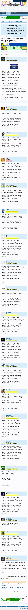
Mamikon (8, 132)
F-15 (7, 287)
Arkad (7, 101)
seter (7, 261)
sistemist (8, 466)
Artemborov (9, 518)
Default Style (3, 606)
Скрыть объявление (26, 25)
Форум (8, 12)
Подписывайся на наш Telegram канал (19, 35)
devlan (7, 235)
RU (6, 606)
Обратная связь (20, 606)
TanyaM (8, 389)
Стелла (8, 492)
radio (2, 562)
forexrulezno (11, 101)
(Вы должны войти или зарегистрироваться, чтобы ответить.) (15, 576)
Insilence (8, 441)
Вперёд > (6, 54)
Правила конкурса (11, 94)
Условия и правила (24, 608)
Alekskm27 (4, 101)
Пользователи (15, 12)
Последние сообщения (5, 14)
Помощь (25, 606)
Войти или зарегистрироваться (20, 1)
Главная (3, 12)
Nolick (7, 209)
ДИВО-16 (8, 338)
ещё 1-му (16, 101)
